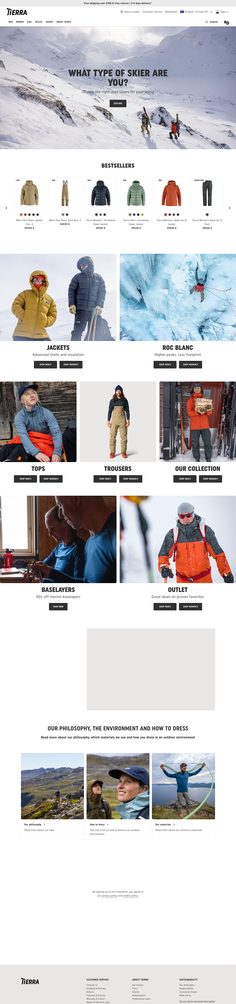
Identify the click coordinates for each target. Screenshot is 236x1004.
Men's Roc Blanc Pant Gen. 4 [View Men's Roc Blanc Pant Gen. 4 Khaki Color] (65, 220)
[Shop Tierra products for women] (210, 479)
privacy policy (110, 895)
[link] (29, 205)
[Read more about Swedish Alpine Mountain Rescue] (151, 669)
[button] (225, 22)
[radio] (21, 215)
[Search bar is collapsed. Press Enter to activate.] (211, 22)
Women (20, 22)
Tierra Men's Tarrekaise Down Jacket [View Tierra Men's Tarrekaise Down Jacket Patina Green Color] (136, 222)
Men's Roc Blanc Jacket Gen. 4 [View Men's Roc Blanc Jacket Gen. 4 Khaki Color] (29, 222)
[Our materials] (165, 825)
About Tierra (64, 22)
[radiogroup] (29, 215)
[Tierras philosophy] (35, 825)
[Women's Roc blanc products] (190, 364)
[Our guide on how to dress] (99, 825)
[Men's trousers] (105, 479)
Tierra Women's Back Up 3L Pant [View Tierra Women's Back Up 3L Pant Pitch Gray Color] (207, 222)
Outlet (39, 22)
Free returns (122, 3)
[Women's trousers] (130, 479)
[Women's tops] (51, 479)
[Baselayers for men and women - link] (58, 553)
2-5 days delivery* (141, 3)
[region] (118, 796)
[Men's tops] (25, 479)
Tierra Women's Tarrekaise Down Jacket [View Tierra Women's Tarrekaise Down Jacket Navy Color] (100, 222)
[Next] (229, 208)
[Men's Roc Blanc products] (165, 364)
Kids (29, 22)
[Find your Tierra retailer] (130, 12)
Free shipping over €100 (97, 3)
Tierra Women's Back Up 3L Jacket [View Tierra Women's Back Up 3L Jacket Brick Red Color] (172, 222)
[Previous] (6, 208)
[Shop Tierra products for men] (185, 479)
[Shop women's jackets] (71, 364)
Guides (49, 22)
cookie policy (130, 895)
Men (11, 22)
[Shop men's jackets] (45, 364)
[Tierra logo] (17, 12)
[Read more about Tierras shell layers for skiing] (118, 87)
